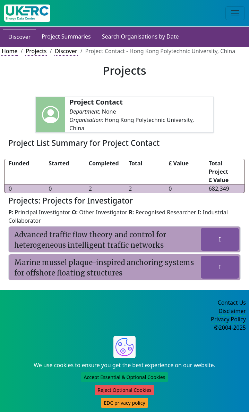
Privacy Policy (228, 319)
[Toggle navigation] (235, 13)
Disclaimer (232, 311)
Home (10, 51)
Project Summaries (66, 36)
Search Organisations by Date (140, 36)
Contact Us (232, 302)
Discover (19, 37)
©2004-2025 (230, 327)
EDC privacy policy (124, 402)
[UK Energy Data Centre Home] (27, 13)
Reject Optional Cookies (124, 390)
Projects (36, 51)
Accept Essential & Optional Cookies (124, 377)
